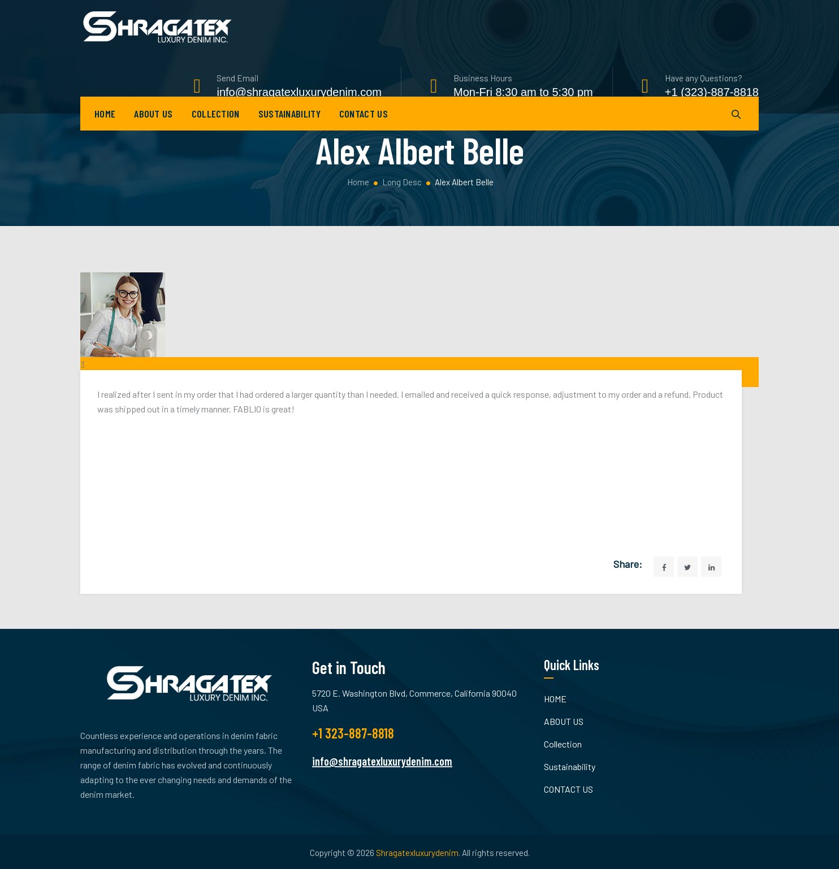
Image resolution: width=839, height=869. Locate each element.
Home (357, 182)
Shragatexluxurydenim (417, 853)
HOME (104, 130)
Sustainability (289, 130)
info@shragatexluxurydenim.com (382, 761)
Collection (216, 130)
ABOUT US (153, 130)
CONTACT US (363, 130)
